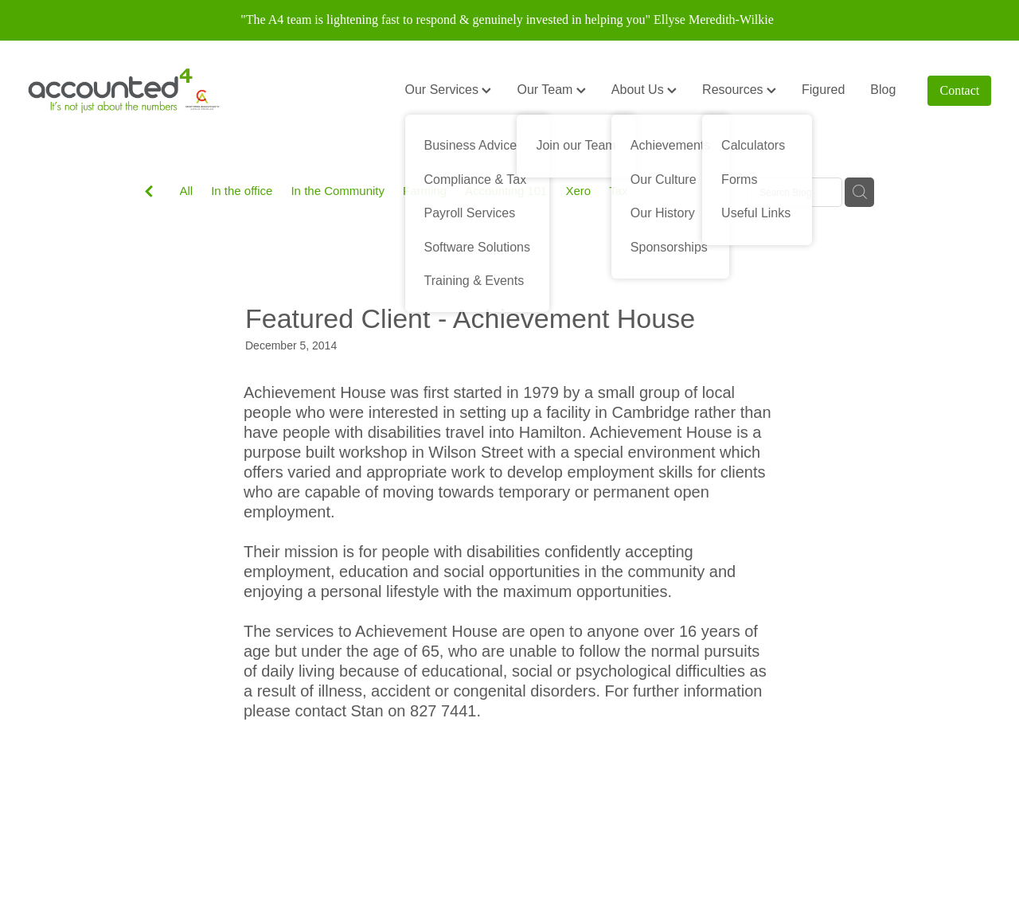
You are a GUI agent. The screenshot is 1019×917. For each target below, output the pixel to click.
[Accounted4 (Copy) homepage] (124, 90)
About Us (644, 89)
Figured (823, 89)
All (186, 190)
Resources (739, 89)
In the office (241, 190)
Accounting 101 (506, 190)
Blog (883, 89)
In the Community (338, 190)
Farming (425, 190)
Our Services (448, 89)
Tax (618, 190)
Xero (578, 190)
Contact (960, 90)
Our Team (551, 89)
